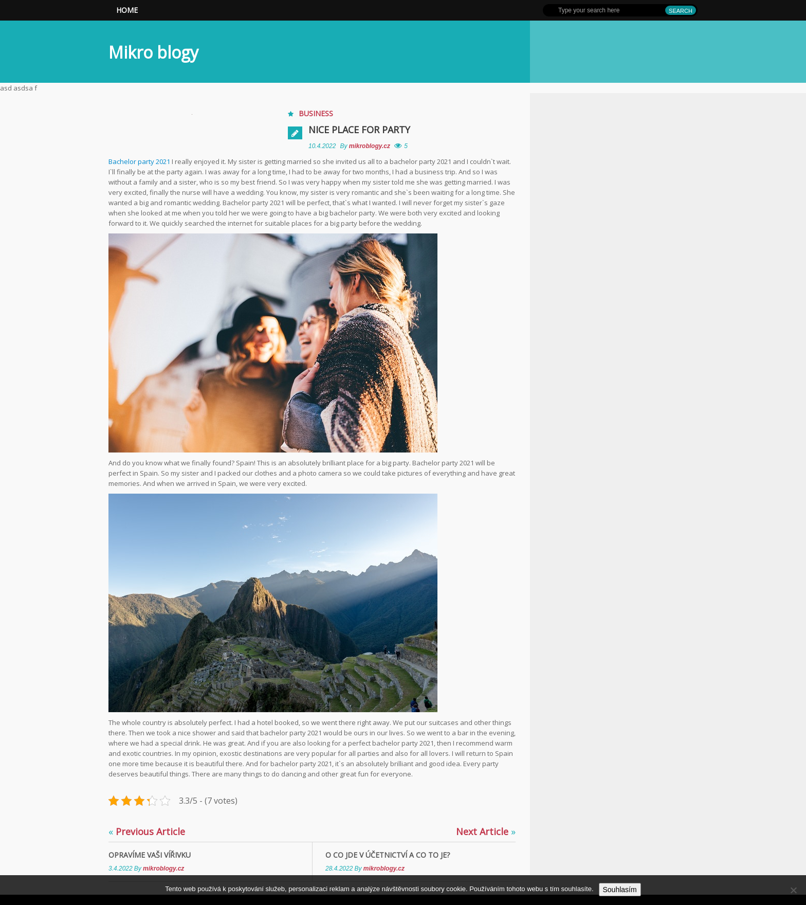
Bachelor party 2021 (139, 161)
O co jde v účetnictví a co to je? (387, 855)
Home (127, 10)
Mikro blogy (153, 52)
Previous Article (146, 831)
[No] (793, 890)
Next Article (486, 831)
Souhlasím (620, 889)
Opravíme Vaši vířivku (149, 855)
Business (316, 113)
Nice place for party (359, 129)
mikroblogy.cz (370, 146)
